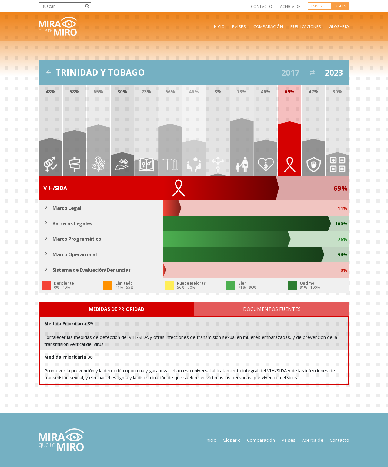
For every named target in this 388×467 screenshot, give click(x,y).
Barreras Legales (72, 223)
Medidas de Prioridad (116, 309)
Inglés (340, 6)
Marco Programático (76, 239)
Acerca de (290, 6)
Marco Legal (66, 208)
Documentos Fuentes (272, 309)
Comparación (268, 27)
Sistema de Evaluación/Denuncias (91, 270)
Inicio (219, 27)
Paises (239, 27)
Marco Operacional (74, 254)
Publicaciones (305, 27)
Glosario (339, 27)
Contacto (262, 6)
